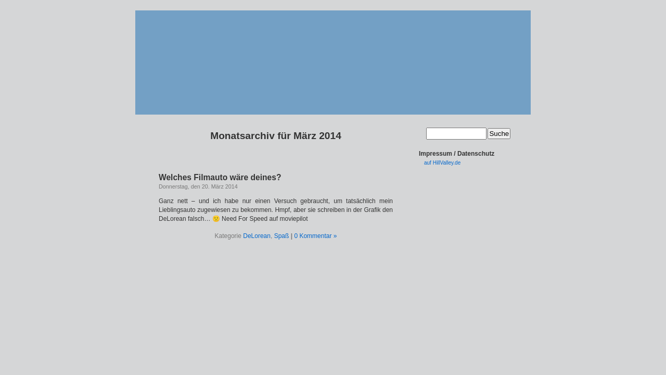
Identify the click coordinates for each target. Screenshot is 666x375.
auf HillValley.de (442, 163)
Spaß (281, 236)
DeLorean (257, 236)
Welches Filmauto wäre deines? (220, 177)
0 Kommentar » (315, 236)
